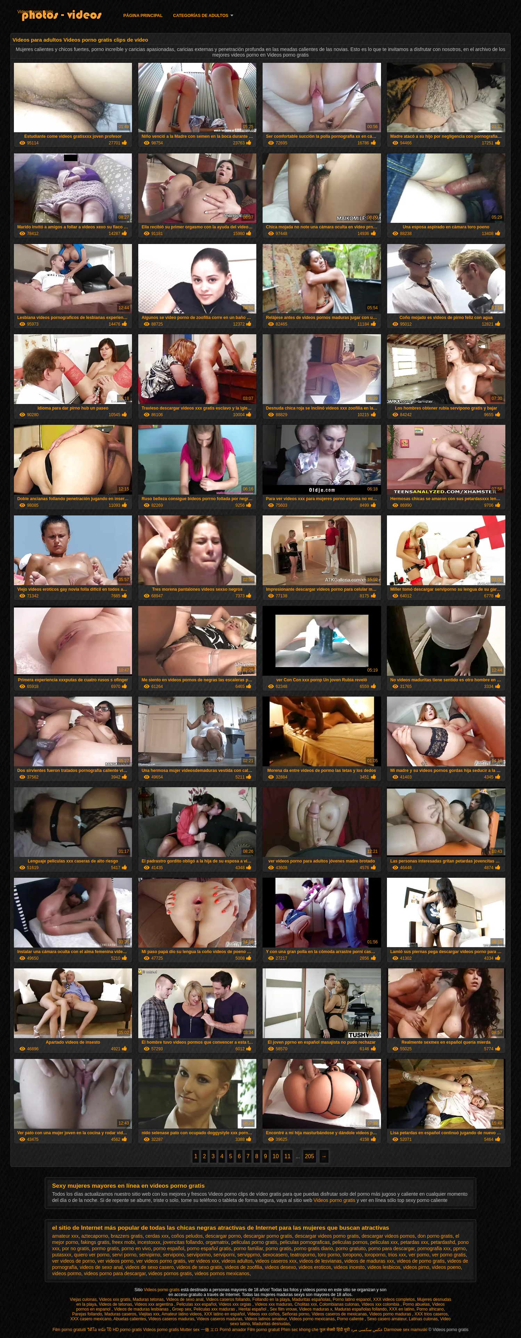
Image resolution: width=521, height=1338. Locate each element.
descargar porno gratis (267, 1236)
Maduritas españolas (311, 1299)
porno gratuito (350, 1248)
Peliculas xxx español (196, 1304)
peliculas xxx (384, 1242)
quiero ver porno (91, 1254)
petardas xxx (414, 1242)
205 (309, 1156)
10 (276, 1156)
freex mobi (123, 1242)
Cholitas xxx (306, 1304)
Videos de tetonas (115, 1304)
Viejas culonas (83, 1299)
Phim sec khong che (300, 1329)
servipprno (248, 1254)
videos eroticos (315, 1267)
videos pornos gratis (170, 1273)
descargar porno (223, 1236)
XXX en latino (401, 1309)
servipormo (199, 1254)
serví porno (124, 1254)
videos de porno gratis (421, 1261)
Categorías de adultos (200, 15)
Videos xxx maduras (273, 1304)
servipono (173, 1254)
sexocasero (275, 1254)
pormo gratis (105, 1248)
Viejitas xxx (149, 1314)
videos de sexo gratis (199, 1267)
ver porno (419, 1254)
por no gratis (75, 1248)
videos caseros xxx (275, 1261)
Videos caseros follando (228, 1299)
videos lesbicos (383, 1267)
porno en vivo (136, 1248)
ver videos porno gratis (160, 1261)
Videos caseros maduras (171, 1318)
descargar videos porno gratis (327, 1236)
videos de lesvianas (320, 1261)
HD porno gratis (127, 1329)
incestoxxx (149, 1242)
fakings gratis (95, 1242)
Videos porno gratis (35, 11)
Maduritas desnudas (271, 1323)
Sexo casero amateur (386, 1318)
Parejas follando (87, 1314)
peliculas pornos (349, 1242)
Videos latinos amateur (266, 1318)
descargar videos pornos (388, 1236)
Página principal (143, 15)
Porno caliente (351, 1318)
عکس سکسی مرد (367, 1329)
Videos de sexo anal (185, 1299)
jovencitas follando (183, 1242)
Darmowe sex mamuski (405, 1329)
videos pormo (66, 1273)
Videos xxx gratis (115, 1299)
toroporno (375, 1254)
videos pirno (416, 1267)
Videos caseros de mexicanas (339, 1314)
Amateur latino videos (181, 1314)
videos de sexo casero (149, 1267)
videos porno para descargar (115, 1273)
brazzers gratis (127, 1236)
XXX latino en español (224, 1314)
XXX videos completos (394, 1299)
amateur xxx (65, 1236)
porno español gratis (209, 1248)
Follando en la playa (271, 1299)
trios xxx (397, 1254)
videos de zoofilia (243, 1267)
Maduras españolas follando (360, 1309)
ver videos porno (116, 1261)
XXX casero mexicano (91, 1318)
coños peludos (186, 1236)
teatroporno (302, 1254)
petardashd (443, 1242)
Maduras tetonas (148, 1299)
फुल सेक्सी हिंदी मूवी (335, 1329)
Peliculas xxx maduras (214, 1309)
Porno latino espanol (352, 1299)
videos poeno (446, 1267)
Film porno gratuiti (69, 1329)
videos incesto (349, 1267)
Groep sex (181, 1309)
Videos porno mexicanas (311, 1318)
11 (287, 1156)
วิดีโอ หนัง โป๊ (99, 1329)
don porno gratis (435, 1236)
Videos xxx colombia (381, 1304)
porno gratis (278, 1248)
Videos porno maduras (390, 1314)
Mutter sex (190, 1329)
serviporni (224, 1254)
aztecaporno (94, 1236)
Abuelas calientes (130, 1318)
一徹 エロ (209, 1329)
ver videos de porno (73, 1261)
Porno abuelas (416, 1304)
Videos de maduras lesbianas (142, 1309)
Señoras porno (295, 1314)
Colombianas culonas (339, 1304)
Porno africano (430, 1309)
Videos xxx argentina (154, 1304)
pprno (459, 1248)
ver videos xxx (203, 1261)
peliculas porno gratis (254, 1242)
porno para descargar (392, 1248)
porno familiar (248, 1248)
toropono (352, 1254)
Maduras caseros (120, 1314)
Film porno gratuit (263, 1329)
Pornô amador (233, 1329)
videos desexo (280, 1267)
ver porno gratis (448, 1254)
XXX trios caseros (431, 1314)
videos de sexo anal (101, 1267)
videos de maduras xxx (369, 1261)
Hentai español (253, 1309)
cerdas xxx (156, 1236)
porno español (169, 1248)
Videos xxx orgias (236, 1304)
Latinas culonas (423, 1318)
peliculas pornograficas (305, 1242)
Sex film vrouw (283, 1309)
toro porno (329, 1254)
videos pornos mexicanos (222, 1273)
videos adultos (237, 1261)
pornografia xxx (433, 1248)
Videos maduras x (315, 1309)
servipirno (149, 1254)
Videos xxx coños (263, 1314)
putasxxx (61, 1254)
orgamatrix (217, 1242)
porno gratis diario (313, 1248)
